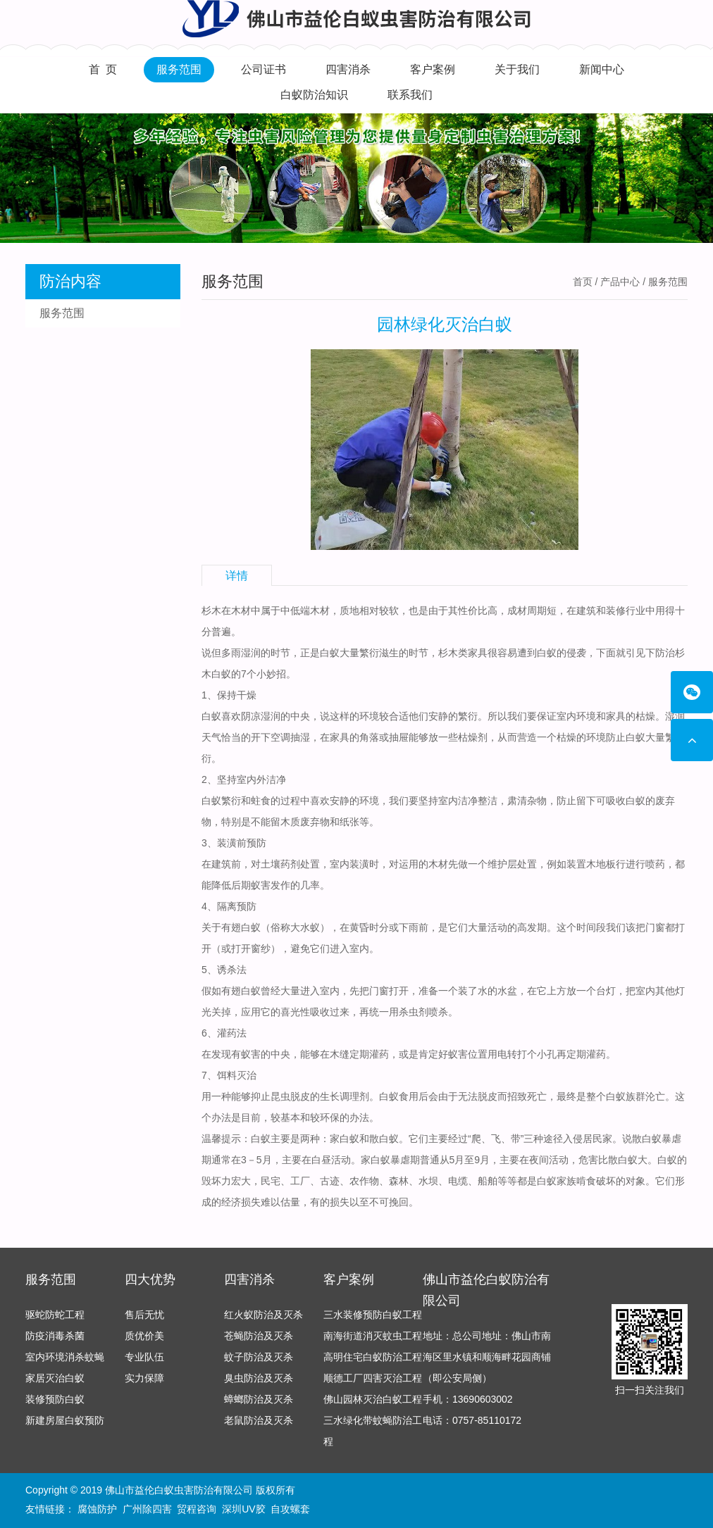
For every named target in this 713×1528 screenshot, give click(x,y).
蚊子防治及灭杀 (258, 1357)
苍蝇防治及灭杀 (258, 1335)
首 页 (103, 69)
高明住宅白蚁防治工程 (372, 1357)
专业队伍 (144, 1357)
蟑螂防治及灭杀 (258, 1399)
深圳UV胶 (243, 1509)
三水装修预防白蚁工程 (372, 1314)
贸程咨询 (196, 1509)
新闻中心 (601, 69)
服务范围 (179, 69)
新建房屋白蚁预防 (64, 1420)
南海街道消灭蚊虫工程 (372, 1335)
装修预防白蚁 (55, 1399)
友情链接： (50, 1509)
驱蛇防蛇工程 (55, 1314)
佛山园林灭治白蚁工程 (372, 1399)
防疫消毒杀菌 (55, 1335)
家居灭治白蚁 (55, 1378)
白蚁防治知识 (314, 95)
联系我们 (410, 95)
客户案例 (432, 69)
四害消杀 (348, 69)
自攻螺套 (290, 1509)
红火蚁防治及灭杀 (263, 1314)
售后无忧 (144, 1314)
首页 (583, 281)
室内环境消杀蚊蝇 (64, 1357)
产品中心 (620, 281)
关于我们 (517, 69)
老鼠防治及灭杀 (258, 1420)
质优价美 (144, 1335)
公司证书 (263, 69)
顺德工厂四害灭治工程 (372, 1378)
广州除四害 (147, 1509)
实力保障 (144, 1378)
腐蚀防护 (97, 1509)
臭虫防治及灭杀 (258, 1378)
